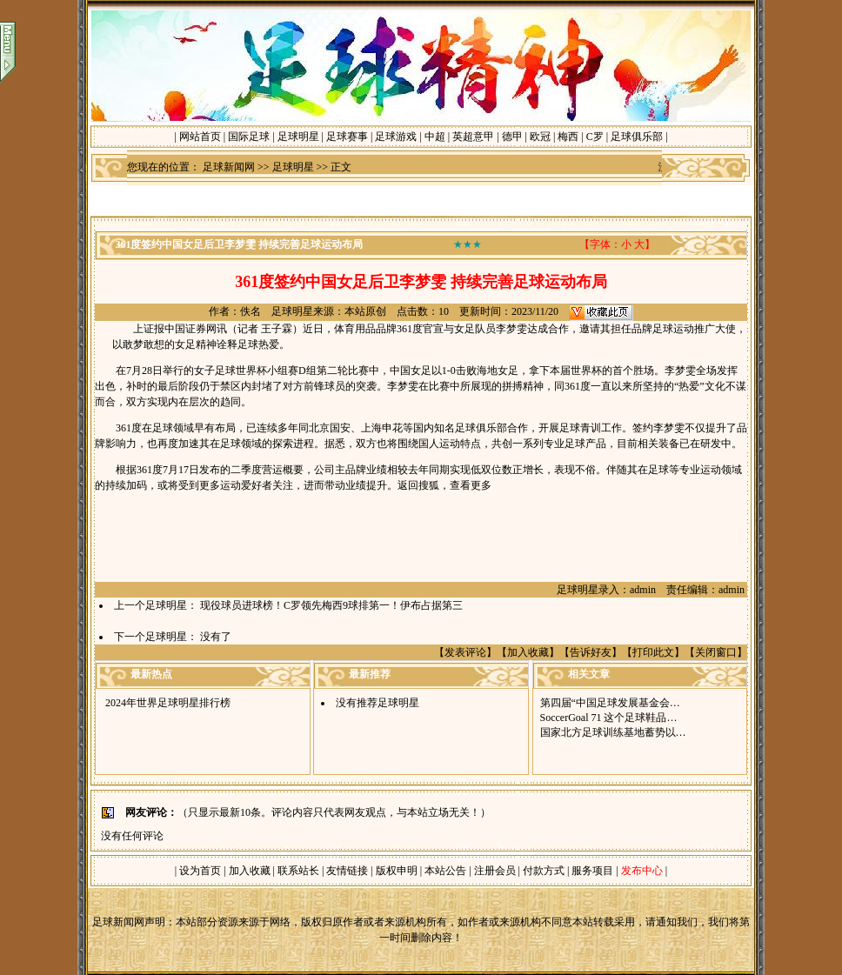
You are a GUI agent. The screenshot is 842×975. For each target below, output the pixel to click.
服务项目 (591, 871)
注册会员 (496, 871)
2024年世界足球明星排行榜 (168, 703)
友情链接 (347, 871)
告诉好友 (590, 652)
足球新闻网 (229, 167)
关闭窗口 (716, 652)
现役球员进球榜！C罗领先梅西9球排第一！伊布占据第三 (331, 605)
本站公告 (445, 871)
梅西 (568, 136)
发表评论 (465, 652)
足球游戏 (396, 136)
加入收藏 (528, 652)
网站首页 (200, 136)
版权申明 (397, 871)
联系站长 (298, 871)
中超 (434, 136)
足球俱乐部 (637, 136)
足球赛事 (347, 136)
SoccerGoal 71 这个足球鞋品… (609, 717)
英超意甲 (473, 136)
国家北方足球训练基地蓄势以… (613, 732)
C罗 (595, 136)
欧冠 (540, 136)
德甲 (512, 136)
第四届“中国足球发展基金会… (610, 703)
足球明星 (298, 136)
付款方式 (545, 871)
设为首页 (200, 871)
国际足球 (249, 136)
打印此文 (653, 652)
